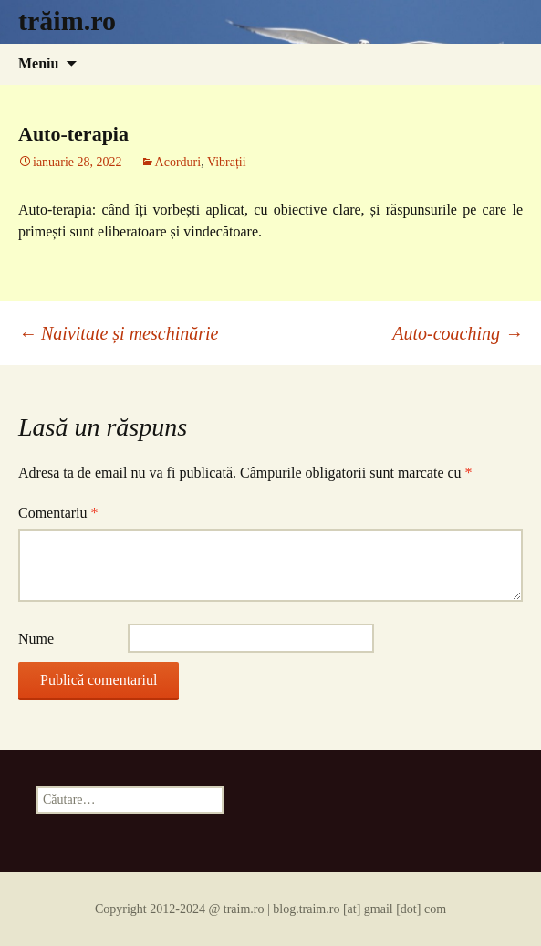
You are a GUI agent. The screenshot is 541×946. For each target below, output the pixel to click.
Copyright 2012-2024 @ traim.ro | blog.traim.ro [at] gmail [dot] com (270, 909)
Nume (36, 638)
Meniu (38, 63)
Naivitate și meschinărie (118, 333)
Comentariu (58, 512)
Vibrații (226, 162)
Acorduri (178, 162)
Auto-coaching (457, 333)
